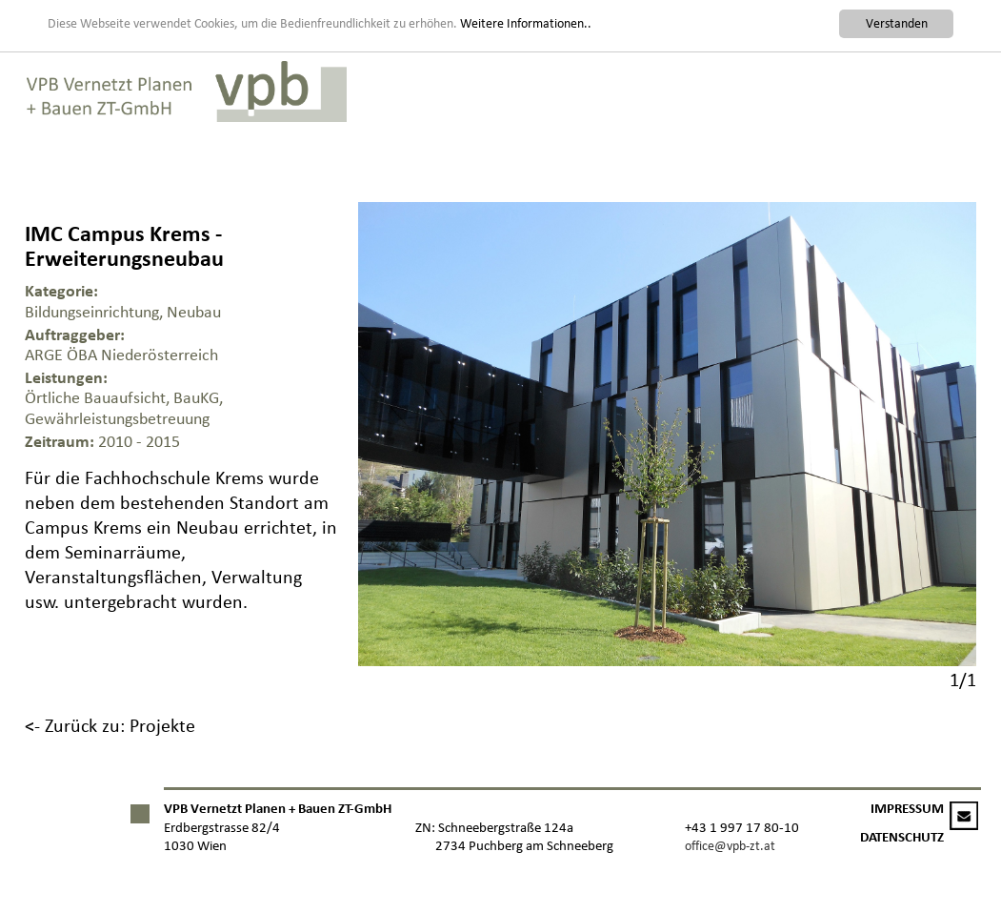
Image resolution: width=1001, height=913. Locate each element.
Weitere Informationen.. (525, 22)
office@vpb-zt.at (730, 846)
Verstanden (897, 23)
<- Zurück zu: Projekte (110, 725)
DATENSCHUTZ (902, 837)
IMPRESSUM (907, 808)
